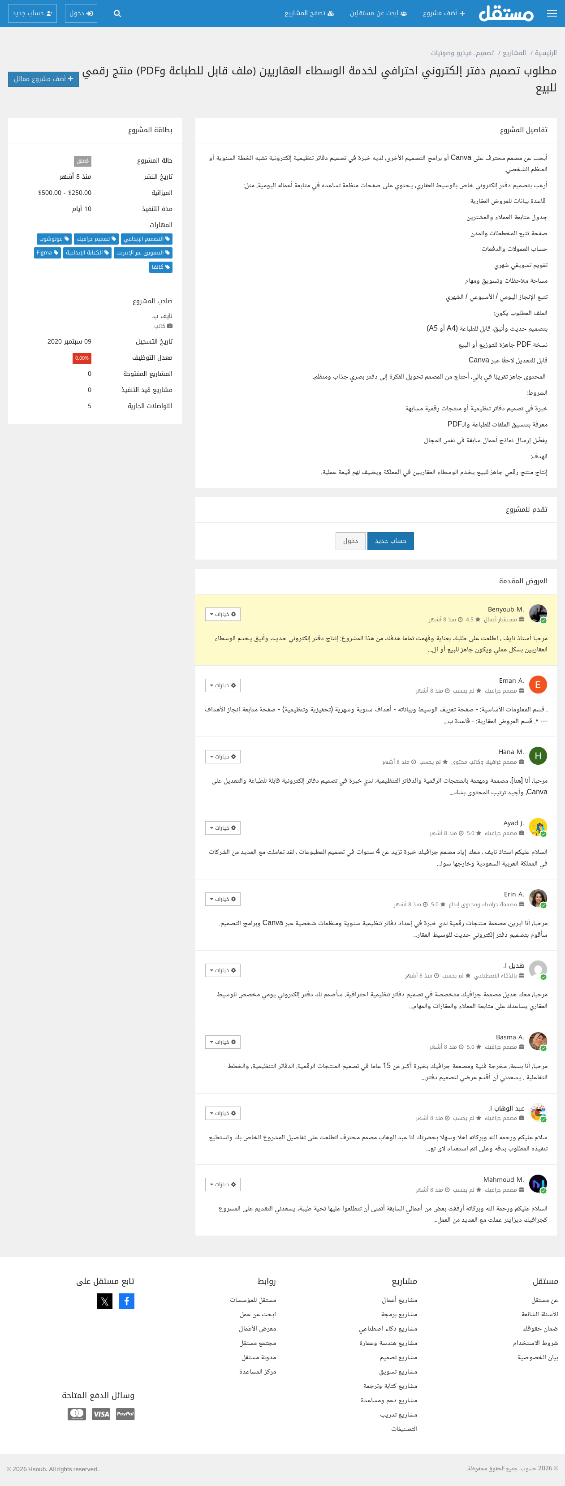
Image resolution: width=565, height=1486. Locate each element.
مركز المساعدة (257, 1372)
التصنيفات (404, 1429)
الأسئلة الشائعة (539, 1315)
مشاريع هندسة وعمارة (388, 1343)
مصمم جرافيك (501, 691)
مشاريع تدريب (398, 1415)
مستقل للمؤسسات (253, 1300)
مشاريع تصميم (398, 1358)
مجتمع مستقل (257, 1343)
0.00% (82, 358)
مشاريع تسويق (398, 1372)
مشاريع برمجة (399, 1315)
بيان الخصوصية (538, 1358)
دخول (350, 541)
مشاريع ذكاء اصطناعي (388, 1329)
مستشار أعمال (500, 620)
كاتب (159, 326)
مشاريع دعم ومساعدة (389, 1401)
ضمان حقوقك (540, 1329)
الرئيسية (546, 53)
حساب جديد (390, 541)
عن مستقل (544, 1300)
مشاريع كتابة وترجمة (390, 1386)
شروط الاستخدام (535, 1343)
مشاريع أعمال (399, 1300)
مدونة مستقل (259, 1358)
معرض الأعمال (257, 1329)
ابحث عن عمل (258, 1315)
